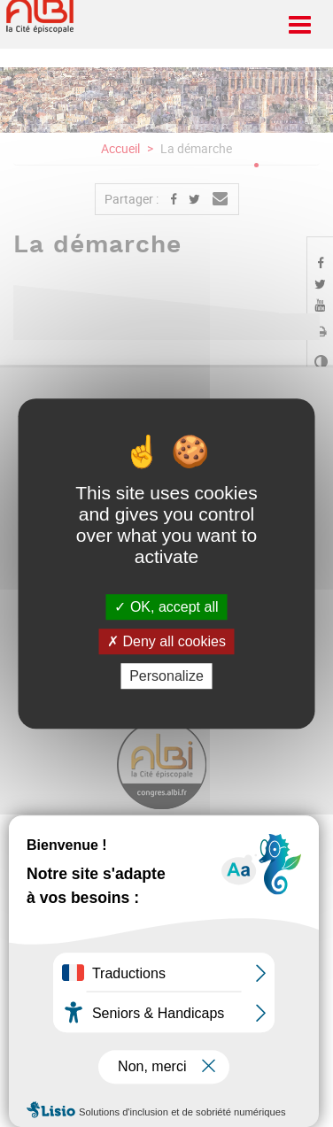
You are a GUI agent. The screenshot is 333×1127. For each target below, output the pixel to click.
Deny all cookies (166, 641)
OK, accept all (166, 606)
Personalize (166, 675)
